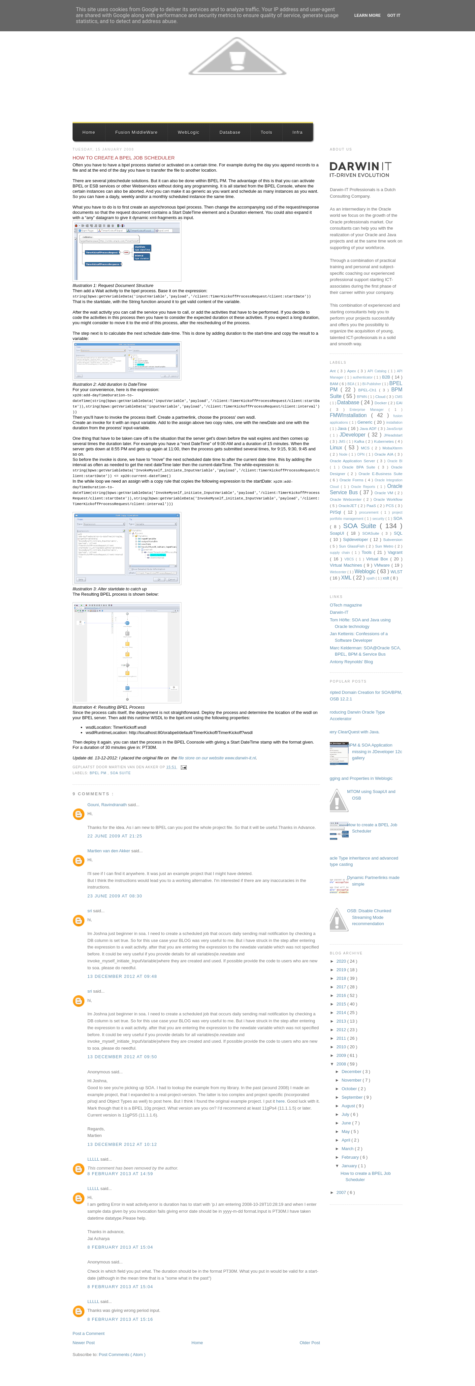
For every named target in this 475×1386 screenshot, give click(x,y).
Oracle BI (394, 461)
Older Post (310, 1342)
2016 (341, 995)
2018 (341, 978)
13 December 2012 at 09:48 (122, 976)
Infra (298, 132)
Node (344, 454)
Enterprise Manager (369, 409)
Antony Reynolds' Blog (351, 661)
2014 (341, 1012)
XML (347, 577)
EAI (399, 403)
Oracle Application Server (353, 461)
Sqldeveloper (356, 539)
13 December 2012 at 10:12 (122, 1144)
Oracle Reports (364, 487)
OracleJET (348, 505)
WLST (396, 571)
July (346, 1114)
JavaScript (394, 429)
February (351, 1157)
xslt (386, 578)
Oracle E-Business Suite (380, 473)
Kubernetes (384, 441)
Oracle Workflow (387, 499)
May (346, 1131)
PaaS (371, 505)
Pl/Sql (337, 512)
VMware (383, 565)
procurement (370, 512)
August (349, 1105)
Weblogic (366, 571)
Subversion (392, 539)
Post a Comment (89, 1333)
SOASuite (372, 533)
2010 (341, 1046)
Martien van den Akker (109, 850)
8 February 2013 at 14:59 (120, 1173)
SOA (398, 518)
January (350, 1165)
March (348, 1148)
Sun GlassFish (352, 546)
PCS (390, 505)
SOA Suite (120, 773)
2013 (341, 1021)
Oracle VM (384, 493)
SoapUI (338, 533)
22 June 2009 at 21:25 (114, 836)
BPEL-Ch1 (368, 390)
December (352, 1071)
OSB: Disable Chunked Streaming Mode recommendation (369, 917)
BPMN (362, 397)
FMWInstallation (350, 415)
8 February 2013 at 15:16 (120, 1319)
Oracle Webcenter (347, 499)
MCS (366, 448)
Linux (337, 447)
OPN (361, 454)
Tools (266, 132)
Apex (352, 371)
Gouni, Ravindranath (107, 804)
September (353, 1097)
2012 (341, 1029)
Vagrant (395, 552)
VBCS (350, 559)
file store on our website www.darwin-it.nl (217, 757)
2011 (341, 1038)
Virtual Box (378, 558)
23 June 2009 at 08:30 (114, 895)
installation (394, 422)
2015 (341, 1004)
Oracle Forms (352, 480)
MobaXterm (392, 448)
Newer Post (84, 1342)
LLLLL (93, 1159)
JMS (342, 441)
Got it (393, 15)
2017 (341, 986)
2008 (341, 1063)
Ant (333, 371)
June (347, 1122)
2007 (341, 1192)
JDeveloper (353, 435)
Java (342, 428)
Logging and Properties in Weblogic (359, 778)
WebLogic (189, 132)
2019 (341, 969)
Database (230, 132)
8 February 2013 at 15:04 (120, 1247)
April (347, 1140)
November (352, 1080)
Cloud (381, 396)
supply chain (341, 552)
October (350, 1088)
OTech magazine (346, 605)
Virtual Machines (347, 565)
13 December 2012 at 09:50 (122, 1056)
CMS (398, 397)
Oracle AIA (384, 454)
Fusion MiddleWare (136, 132)
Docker (381, 403)
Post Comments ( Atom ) (122, 1354)
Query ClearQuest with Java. (352, 731)
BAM (334, 384)
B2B (387, 377)
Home (88, 132)
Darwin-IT (339, 612)
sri (90, 910)
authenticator (363, 377)
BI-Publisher (372, 384)
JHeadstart (393, 435)
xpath (371, 578)
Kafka (359, 441)
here (280, 1101)
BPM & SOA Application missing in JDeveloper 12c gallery (374, 751)
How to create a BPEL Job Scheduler (124, 157)
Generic (365, 422)
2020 (341, 961)
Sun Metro (385, 546)
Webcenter (338, 572)
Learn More (367, 15)
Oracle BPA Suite (360, 467)
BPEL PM (99, 773)
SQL (398, 533)
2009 (341, 1055)
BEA (351, 384)
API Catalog (377, 371)
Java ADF (369, 428)
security (379, 519)
